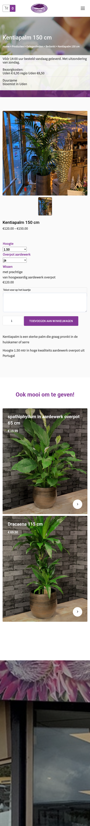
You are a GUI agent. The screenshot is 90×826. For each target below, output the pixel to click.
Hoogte (8, 243)
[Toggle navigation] (82, 8)
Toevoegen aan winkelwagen (51, 321)
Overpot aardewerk (16, 254)
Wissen (8, 266)
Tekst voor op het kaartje (17, 289)
